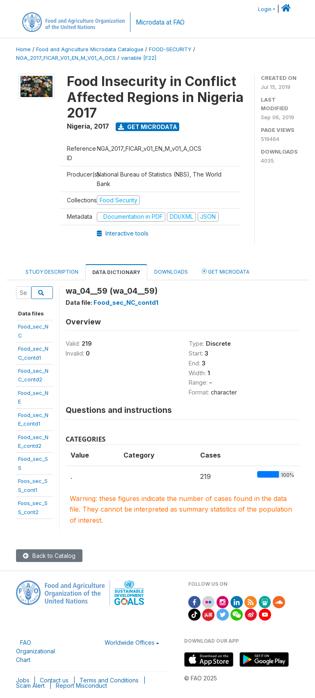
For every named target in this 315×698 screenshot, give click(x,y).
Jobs (23, 680)
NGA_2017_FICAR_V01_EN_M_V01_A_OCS (66, 58)
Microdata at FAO (160, 22)
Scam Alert (30, 685)
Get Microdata (147, 126)
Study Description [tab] (51, 272)
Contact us (54, 680)
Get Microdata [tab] (225, 271)
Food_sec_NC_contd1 (126, 302)
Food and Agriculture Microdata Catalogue (90, 49)
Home (23, 49)
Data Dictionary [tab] (116, 272)
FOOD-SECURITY (170, 49)
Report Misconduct (81, 685)
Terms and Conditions (109, 680)
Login (265, 9)
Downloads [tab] (171, 272)
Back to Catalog (49, 555)
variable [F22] (138, 58)
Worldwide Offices (130, 642)
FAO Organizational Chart (35, 651)
